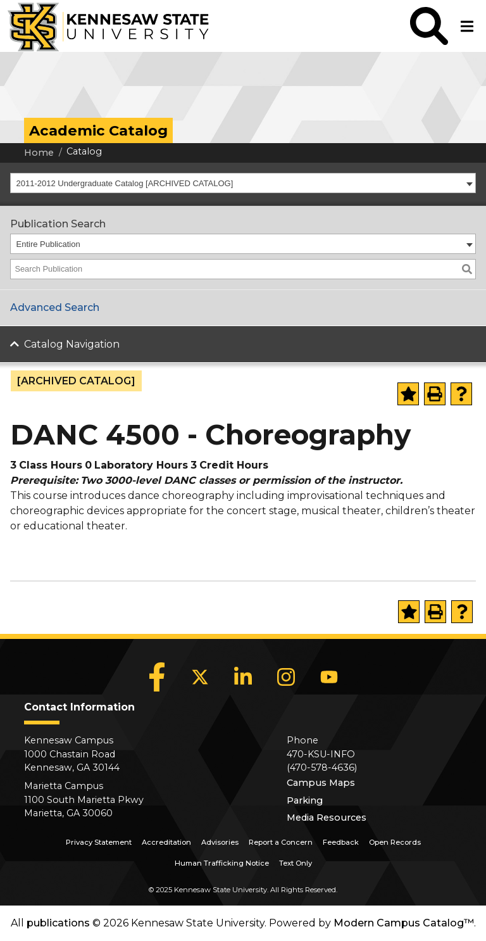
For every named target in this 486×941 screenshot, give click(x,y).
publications (58, 923)
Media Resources (326, 817)
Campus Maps (321, 782)
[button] (429, 26)
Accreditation (166, 842)
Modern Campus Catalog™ (403, 923)
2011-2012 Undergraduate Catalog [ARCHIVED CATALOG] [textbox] (125, 183)
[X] (200, 677)
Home (39, 152)
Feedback (341, 842)
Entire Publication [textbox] (48, 244)
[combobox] (243, 183)
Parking (305, 800)
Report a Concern (281, 842)
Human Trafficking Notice (222, 863)
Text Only (295, 863)
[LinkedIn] (243, 677)
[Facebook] (157, 677)
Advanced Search (54, 307)
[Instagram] (286, 677)
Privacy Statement (99, 842)
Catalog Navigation (72, 344)
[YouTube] (329, 677)
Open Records (395, 842)
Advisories (220, 842)
